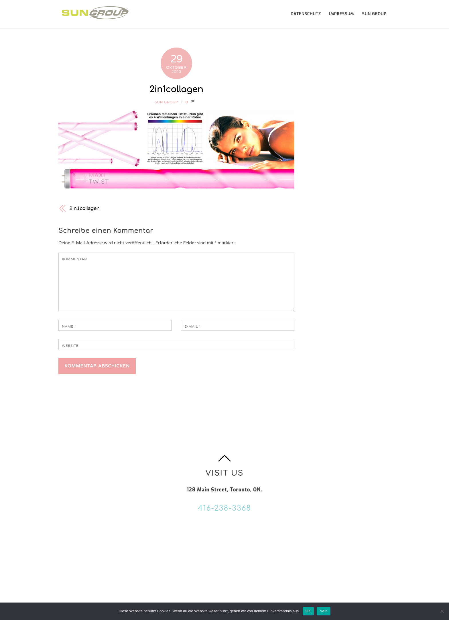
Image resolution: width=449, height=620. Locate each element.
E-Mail (192, 326)
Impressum (341, 14)
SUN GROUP (374, 14)
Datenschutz (306, 14)
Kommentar (74, 259)
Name (69, 326)
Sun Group (166, 102)
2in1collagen (176, 89)
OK (308, 611)
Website (70, 346)
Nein (324, 611)
